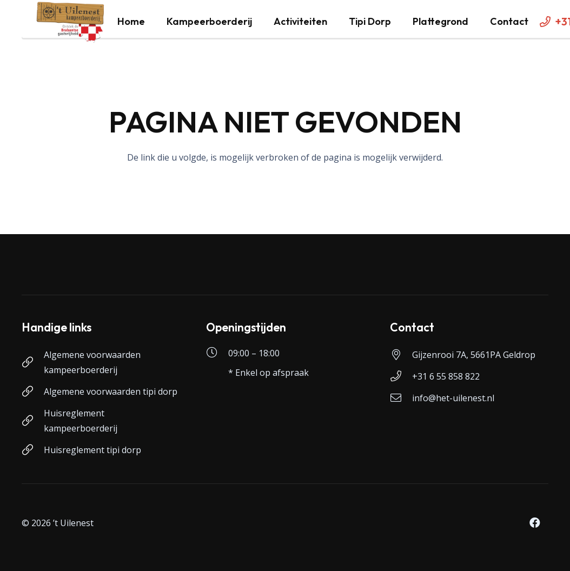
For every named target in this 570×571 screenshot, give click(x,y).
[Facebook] (534, 522)
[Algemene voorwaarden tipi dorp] (33, 391)
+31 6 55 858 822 (446, 376)
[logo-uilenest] (71, 21)
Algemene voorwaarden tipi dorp (110, 391)
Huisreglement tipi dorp (92, 450)
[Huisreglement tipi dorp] (33, 449)
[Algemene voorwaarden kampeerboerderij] (33, 362)
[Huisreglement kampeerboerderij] (33, 420)
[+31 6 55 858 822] (401, 376)
